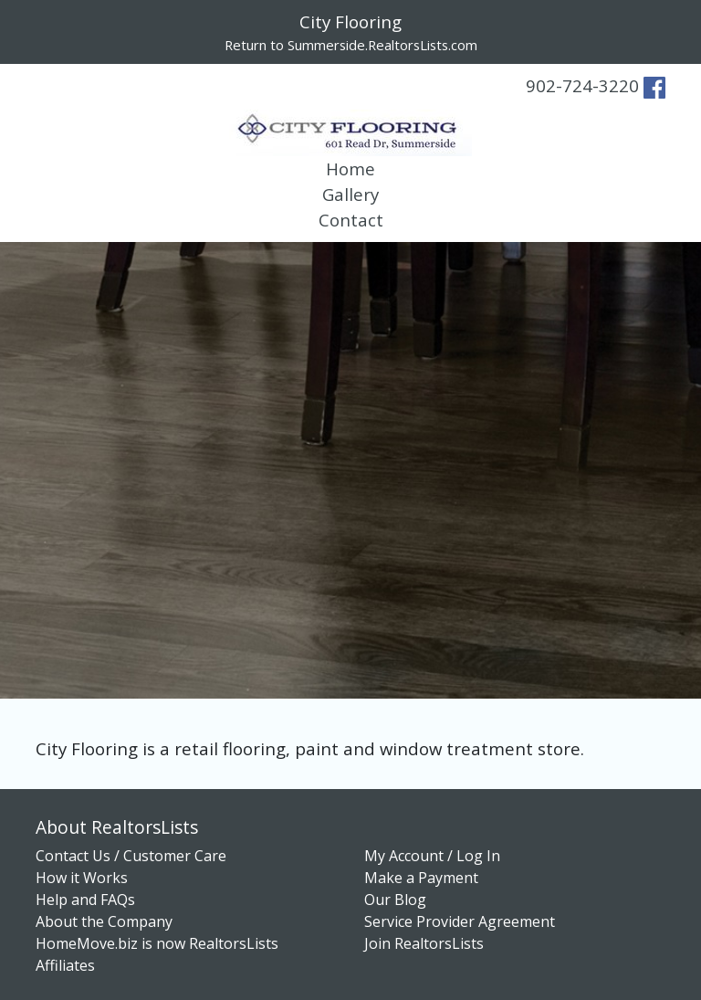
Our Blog (395, 899)
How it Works (82, 878)
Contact (351, 219)
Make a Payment (421, 878)
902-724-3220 (582, 85)
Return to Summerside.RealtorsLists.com (351, 45)
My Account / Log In (432, 856)
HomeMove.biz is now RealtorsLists (157, 943)
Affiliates (65, 965)
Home (350, 168)
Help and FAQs (85, 899)
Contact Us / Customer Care (131, 856)
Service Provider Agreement (459, 921)
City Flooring (350, 21)
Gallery (350, 194)
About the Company (104, 921)
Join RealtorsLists (424, 943)
